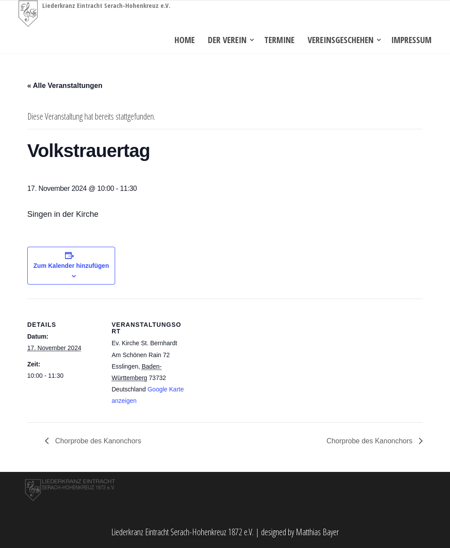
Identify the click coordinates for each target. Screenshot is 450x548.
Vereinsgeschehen (341, 40)
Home (184, 40)
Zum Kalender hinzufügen (71, 265)
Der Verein (227, 40)
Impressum (411, 40)
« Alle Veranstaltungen (64, 85)
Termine (279, 40)
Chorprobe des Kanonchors (97, 441)
